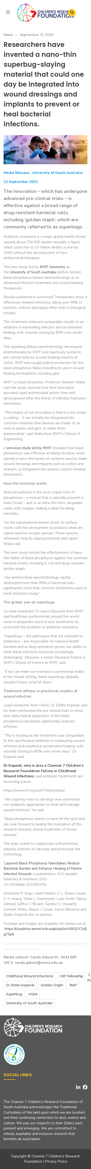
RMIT (73, 985)
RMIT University (52, 267)
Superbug (14, 994)
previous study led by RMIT (29, 448)
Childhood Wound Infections (29, 976)
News (8, 34)
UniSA (32, 994)
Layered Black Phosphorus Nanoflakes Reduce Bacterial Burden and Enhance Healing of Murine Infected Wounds (43, 868)
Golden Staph (52, 985)
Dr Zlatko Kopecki (20, 985)
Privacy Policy (56, 1161)
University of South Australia (33, 272)
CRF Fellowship (71, 976)
